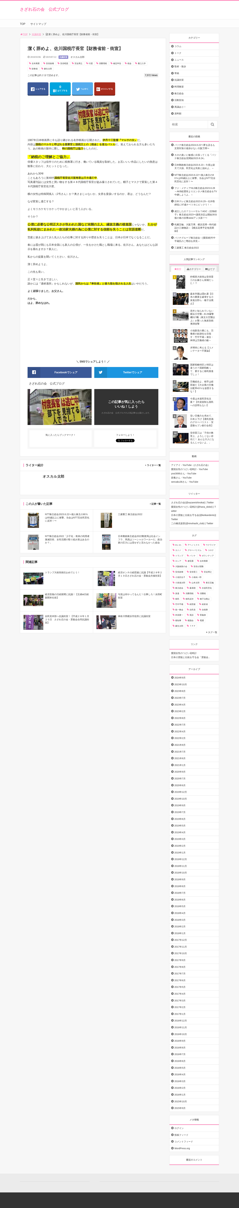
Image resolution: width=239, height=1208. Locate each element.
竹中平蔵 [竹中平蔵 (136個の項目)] (179, 604)
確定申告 (117, 63)
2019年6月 (180, 819)
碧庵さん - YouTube (181, 477)
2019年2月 (180, 845)
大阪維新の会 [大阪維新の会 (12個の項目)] (181, 566)
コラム (177, 46)
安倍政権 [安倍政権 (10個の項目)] (179, 572)
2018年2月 (180, 926)
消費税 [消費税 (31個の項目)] (203, 593)
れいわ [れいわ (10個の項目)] (178, 545)
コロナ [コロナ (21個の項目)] (211, 550)
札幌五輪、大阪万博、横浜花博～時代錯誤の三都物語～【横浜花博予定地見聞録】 (195, 227)
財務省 (35, 69)
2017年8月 (180, 967)
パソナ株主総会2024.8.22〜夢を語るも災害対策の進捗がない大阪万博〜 (194, 147)
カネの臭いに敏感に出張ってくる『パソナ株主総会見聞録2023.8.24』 (195, 157)
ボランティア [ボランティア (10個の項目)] (208, 556)
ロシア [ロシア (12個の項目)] (178, 561)
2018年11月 (180, 866)
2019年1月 (180, 852)
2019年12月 (180, 792)
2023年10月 (180, 684)
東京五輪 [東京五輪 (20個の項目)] (210, 583)
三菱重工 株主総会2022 (186, 247)
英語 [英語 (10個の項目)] (192, 615)
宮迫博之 (78, 63)
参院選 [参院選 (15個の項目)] (191, 561)
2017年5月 (180, 987)
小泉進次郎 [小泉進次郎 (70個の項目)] (180, 583)
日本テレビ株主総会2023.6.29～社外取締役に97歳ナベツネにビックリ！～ (194, 203)
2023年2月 (180, 711)
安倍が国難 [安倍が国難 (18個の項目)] (198, 566)
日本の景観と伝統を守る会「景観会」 (191, 657)
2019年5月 (180, 825)
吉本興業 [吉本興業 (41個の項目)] (204, 561)
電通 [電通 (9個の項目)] (202, 620)
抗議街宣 (36, 34)
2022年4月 (180, 731)
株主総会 (179, 93)
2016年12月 (180, 1020)
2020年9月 (180, 771)
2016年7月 (180, 1054)
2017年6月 (180, 980)
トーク (177, 53)
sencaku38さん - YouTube (184, 481)
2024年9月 (180, 677)
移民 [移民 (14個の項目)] (177, 599)
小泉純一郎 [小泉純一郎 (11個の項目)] (196, 577)
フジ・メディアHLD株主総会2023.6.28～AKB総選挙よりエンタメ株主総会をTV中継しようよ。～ (195, 191)
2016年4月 (180, 1074)
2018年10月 (180, 872)
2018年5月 (180, 906)
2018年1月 (180, 933)
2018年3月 (180, 920)
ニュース (179, 59)
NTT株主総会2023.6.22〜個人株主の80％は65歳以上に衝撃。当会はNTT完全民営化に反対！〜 (194, 178)
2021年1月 (180, 765)
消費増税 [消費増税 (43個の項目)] (190, 593)
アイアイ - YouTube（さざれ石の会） (190, 465)
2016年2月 (180, 1088)
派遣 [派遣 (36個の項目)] (177, 593)
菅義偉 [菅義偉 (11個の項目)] (203, 615)
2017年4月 (180, 993)
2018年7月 (180, 893)
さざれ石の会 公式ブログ (44, 9)
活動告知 (179, 100)
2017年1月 (180, 1014)
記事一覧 (156, 504)
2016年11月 (180, 1027)
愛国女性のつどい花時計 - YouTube (189, 469)
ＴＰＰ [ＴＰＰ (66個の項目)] (193, 626)
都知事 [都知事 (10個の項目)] (178, 620)
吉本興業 (36, 63)
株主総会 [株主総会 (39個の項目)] (179, 588)
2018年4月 (180, 913)
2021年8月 (180, 745)
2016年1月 (180, 1094)
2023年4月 (180, 704)
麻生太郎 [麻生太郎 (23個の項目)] (179, 626)
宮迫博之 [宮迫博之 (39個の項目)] (208, 572)
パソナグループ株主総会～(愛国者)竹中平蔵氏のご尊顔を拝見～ (194, 239)
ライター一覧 (154, 465)
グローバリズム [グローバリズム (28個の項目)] (194, 550)
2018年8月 (180, 886)
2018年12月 (180, 859)
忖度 (91, 63)
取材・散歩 (180, 66)
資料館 (177, 113)
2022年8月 (180, 718)
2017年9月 (180, 960)
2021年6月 (180, 758)
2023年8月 (180, 691)
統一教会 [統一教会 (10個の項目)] (179, 610)
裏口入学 (142, 63)
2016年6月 (180, 1061)
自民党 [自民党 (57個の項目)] (193, 610)
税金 (129, 63)
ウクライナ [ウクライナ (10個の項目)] (211, 545)
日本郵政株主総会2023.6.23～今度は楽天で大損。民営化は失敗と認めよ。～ (194, 166)
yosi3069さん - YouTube (183, 473)
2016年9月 (180, 1040)
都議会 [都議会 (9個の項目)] (191, 620)
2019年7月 (180, 812)
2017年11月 (180, 946)
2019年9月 (180, 805)
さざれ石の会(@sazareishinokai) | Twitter (192, 502)
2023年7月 (180, 698)
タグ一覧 (212, 632)
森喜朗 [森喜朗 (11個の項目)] (193, 588)
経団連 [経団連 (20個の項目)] (193, 604)
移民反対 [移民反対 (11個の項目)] (190, 599)
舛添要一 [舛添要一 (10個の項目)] (179, 615)
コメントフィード (183, 1141)
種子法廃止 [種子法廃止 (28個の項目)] (205, 599)
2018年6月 (180, 899)
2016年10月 (180, 1034)
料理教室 (179, 86)
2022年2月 (180, 738)
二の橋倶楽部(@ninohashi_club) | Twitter (192, 523)
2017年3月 (180, 1000)
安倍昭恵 (64, 63)
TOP (22, 24)
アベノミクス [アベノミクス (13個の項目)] (193, 545)
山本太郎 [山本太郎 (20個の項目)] (195, 583)
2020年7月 (180, 778)
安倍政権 (50, 63)
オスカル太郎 (77, 57)
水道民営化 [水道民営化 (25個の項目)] (207, 588)
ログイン (179, 1128)
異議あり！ (180, 107)
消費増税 (103, 63)
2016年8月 (180, 1047)
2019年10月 (180, 798)
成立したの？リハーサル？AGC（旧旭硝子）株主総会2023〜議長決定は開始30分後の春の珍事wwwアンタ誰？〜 (195, 214)
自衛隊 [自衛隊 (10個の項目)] (205, 610)
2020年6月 (180, 785)
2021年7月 (180, 751)
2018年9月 (180, 879)
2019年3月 (180, 839)
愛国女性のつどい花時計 (184, 653)
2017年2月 (180, 1007)
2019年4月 (180, 832)
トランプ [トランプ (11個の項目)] (179, 556)
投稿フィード (181, 1135)
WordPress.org (182, 1148)
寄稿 (176, 73)
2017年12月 (180, 940)
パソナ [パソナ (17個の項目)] (193, 556)
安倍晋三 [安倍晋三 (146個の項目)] (194, 572)
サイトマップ (38, 24)
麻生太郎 (48, 69)
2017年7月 (180, 973)
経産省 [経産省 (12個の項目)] (205, 604)
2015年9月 (180, 1108)
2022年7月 (180, 724)
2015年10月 (180, 1101)
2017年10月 (180, 953)
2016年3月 (180, 1081)
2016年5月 (180, 1068)
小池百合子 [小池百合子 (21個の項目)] (180, 577)
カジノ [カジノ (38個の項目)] (178, 550)
